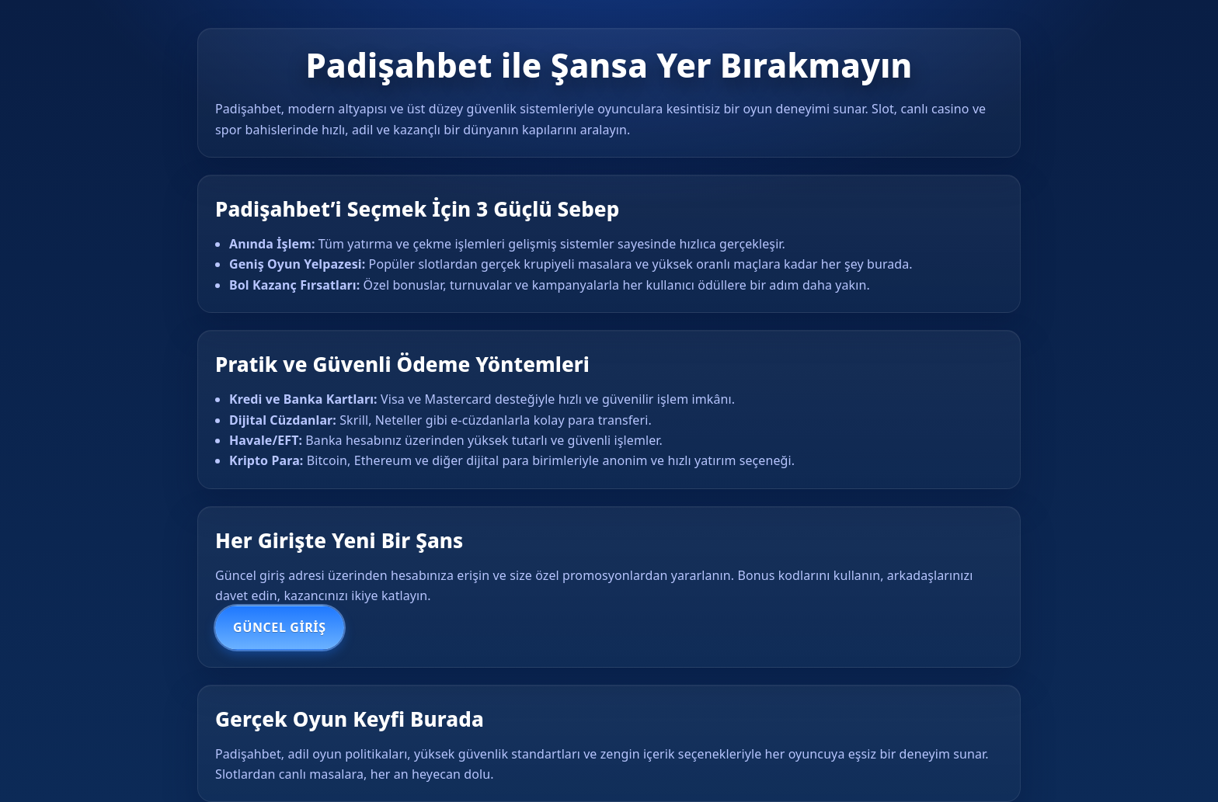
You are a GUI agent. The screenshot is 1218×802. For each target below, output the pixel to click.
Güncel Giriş (279, 627)
